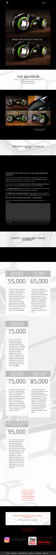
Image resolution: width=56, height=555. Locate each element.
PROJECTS (31, 553)
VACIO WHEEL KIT (22, 553)
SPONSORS (38, 553)
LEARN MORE (28, 530)
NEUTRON (13, 553)
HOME (7, 553)
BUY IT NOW (28, 491)
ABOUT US (45, 553)
